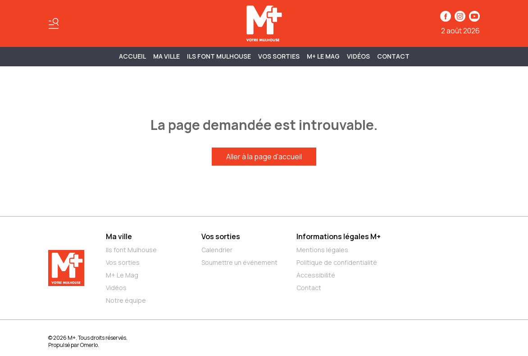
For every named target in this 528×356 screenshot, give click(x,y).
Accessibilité (315, 275)
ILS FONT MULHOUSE (219, 56)
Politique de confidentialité (336, 262)
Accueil (132, 56)
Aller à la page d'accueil (264, 157)
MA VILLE (166, 56)
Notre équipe (126, 300)
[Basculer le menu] (53, 23)
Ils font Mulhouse (131, 249)
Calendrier (216, 249)
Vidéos (358, 56)
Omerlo (89, 345)
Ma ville (119, 236)
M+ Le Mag (323, 56)
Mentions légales (322, 249)
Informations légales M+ (338, 236)
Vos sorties (279, 56)
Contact (393, 56)
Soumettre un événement (239, 262)
